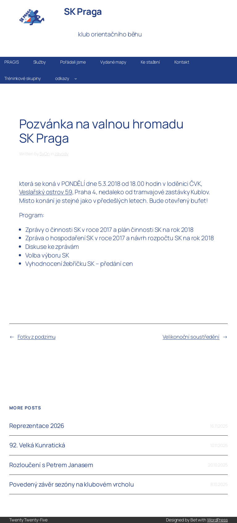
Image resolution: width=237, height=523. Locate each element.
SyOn (45, 154)
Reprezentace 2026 (36, 425)
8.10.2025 (219, 484)
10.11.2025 (219, 445)
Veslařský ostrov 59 (45, 192)
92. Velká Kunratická (37, 445)
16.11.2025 (219, 426)
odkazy (62, 78)
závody (61, 154)
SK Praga (83, 11)
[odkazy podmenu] (75, 78)
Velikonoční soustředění (191, 336)
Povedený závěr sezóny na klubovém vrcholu (71, 484)
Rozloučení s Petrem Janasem (51, 465)
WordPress (217, 520)
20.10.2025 (218, 465)
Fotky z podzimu (37, 336)
